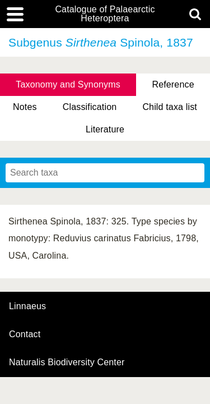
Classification (90, 107)
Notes (25, 107)
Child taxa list (169, 107)
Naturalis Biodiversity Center (67, 362)
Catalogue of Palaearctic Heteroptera (105, 14)
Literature (105, 129)
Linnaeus (27, 306)
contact (24, 334)
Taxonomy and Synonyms (68, 84)
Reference (173, 84)
